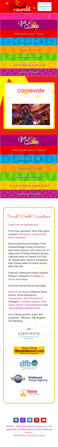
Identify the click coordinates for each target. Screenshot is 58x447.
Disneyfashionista (34, 304)
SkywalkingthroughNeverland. (24, 308)
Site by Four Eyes (36, 435)
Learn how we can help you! (23, 224)
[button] (49, 16)
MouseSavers (15, 298)
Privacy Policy (19, 435)
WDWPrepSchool (33, 298)
